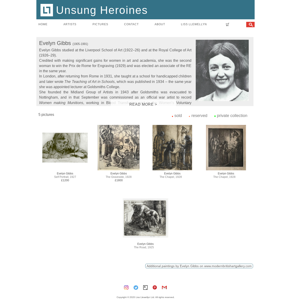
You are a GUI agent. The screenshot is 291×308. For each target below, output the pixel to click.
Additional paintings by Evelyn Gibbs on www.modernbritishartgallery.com (199, 266)
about (160, 24)
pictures (100, 24)
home (43, 24)
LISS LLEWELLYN (194, 24)
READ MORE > (143, 104)
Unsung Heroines (94, 10)
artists (69, 24)
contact (131, 24)
